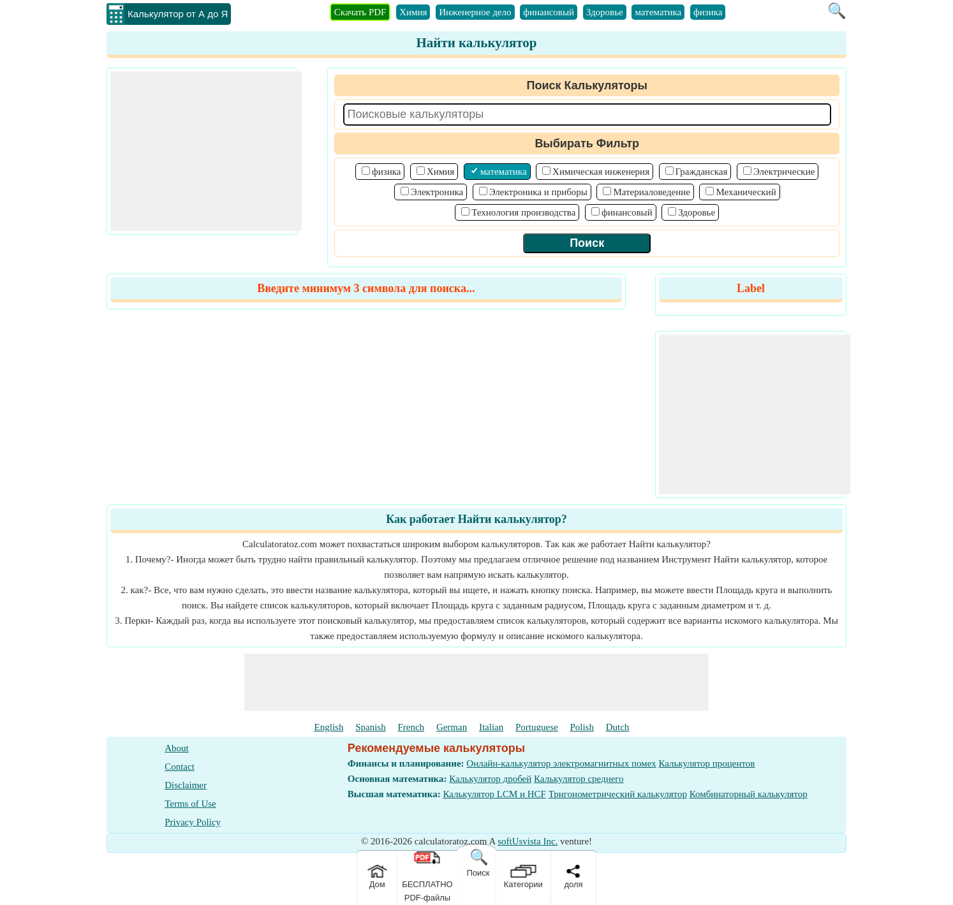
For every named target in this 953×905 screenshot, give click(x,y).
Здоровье (604, 12)
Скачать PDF (360, 12)
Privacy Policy (193, 822)
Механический (746, 192)
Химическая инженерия (600, 171)
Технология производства (523, 212)
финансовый (548, 12)
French (410, 727)
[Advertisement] (206, 151)
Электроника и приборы (538, 192)
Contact (180, 767)
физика (707, 12)
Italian (491, 727)
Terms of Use (190, 803)
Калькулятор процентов (706, 763)
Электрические (784, 171)
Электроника (437, 192)
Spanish (370, 727)
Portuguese (536, 727)
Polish (582, 727)
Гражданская (702, 171)
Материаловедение (651, 192)
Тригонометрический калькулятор (618, 794)
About (177, 748)
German (451, 727)
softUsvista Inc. (528, 841)
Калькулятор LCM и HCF (494, 794)
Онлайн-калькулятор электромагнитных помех (561, 763)
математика (658, 12)
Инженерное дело (475, 12)
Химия (413, 12)
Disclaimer (186, 785)
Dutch (618, 727)
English (329, 727)
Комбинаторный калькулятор (749, 794)
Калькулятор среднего (579, 779)
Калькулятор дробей (490, 779)
